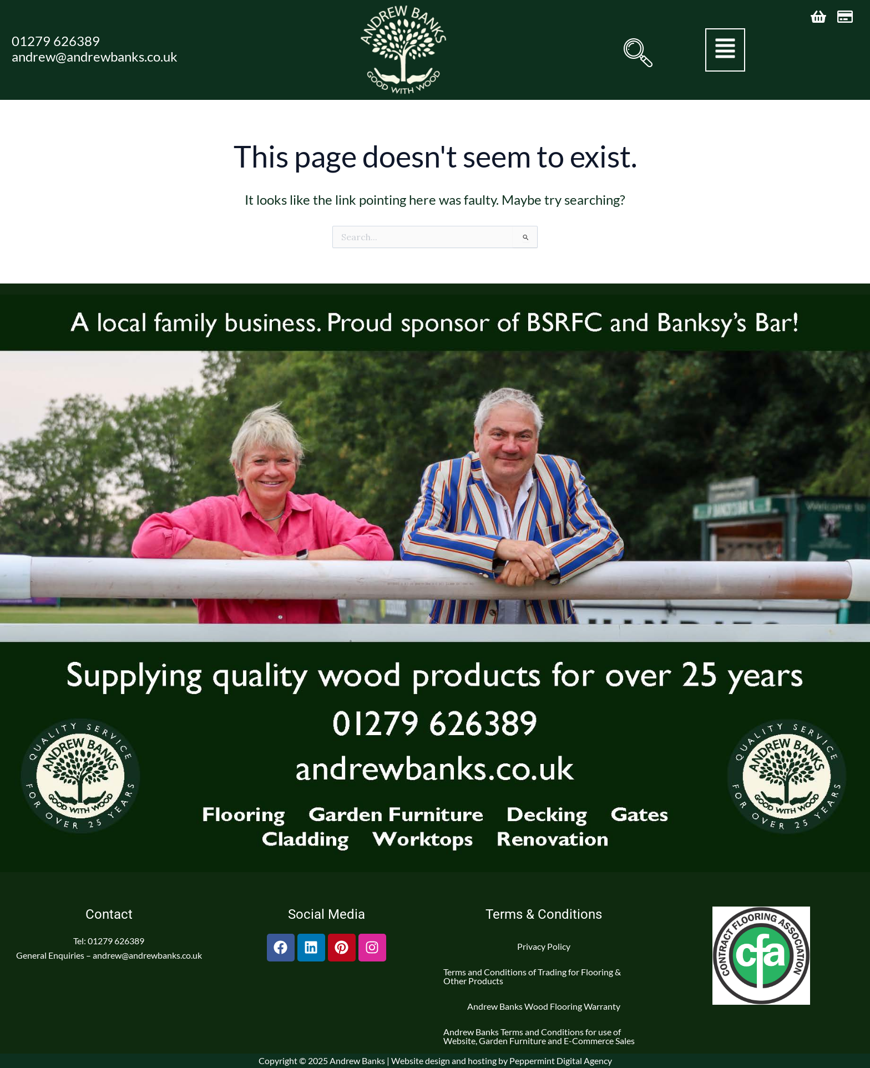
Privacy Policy (543, 946)
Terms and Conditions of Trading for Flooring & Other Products (532, 976)
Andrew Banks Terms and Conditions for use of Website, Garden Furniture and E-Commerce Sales (539, 1036)
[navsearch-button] (637, 52)
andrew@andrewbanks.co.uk (95, 56)
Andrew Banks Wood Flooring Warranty (543, 1006)
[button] (725, 50)
